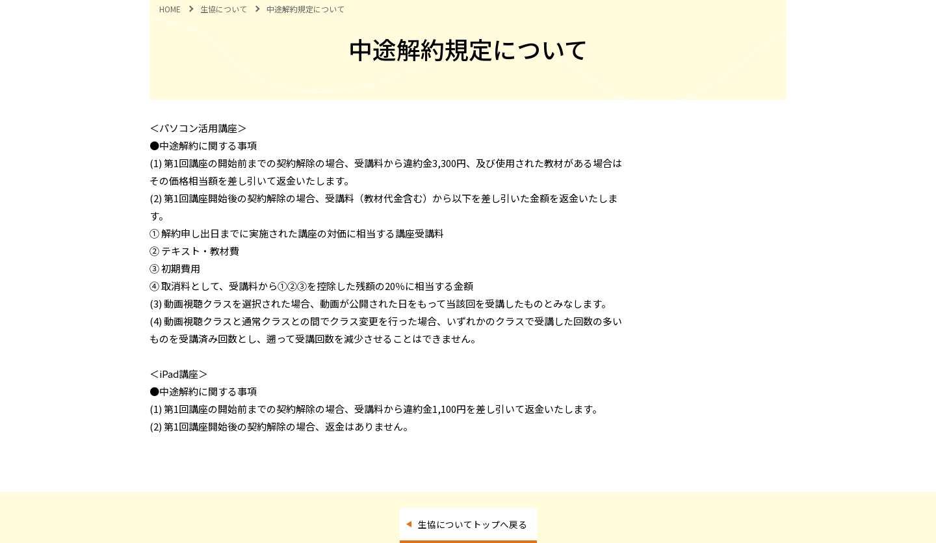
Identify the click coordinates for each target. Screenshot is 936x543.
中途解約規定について (305, 8)
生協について (223, 8)
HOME (170, 8)
